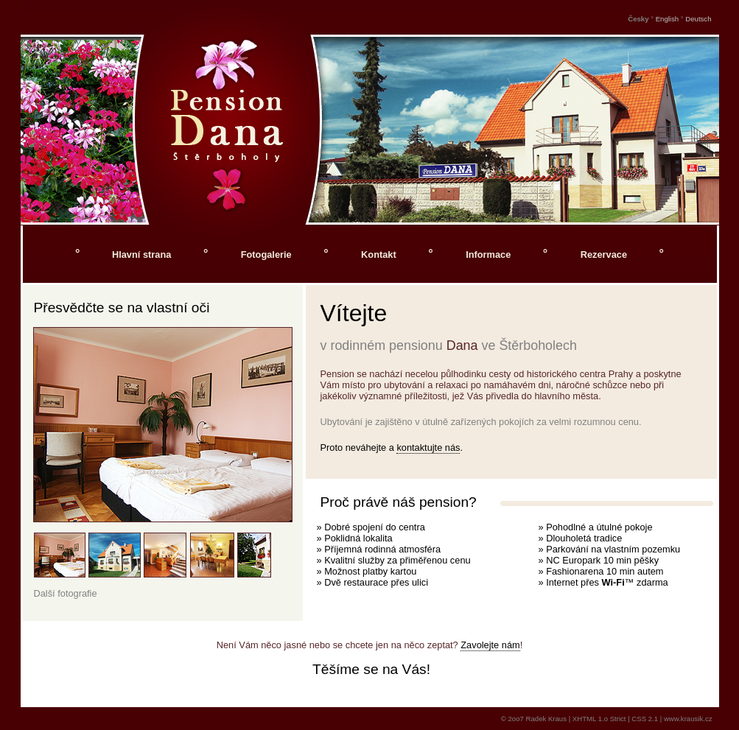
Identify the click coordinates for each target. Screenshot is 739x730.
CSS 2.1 (644, 719)
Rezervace (605, 254)
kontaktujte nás (428, 447)
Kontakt (380, 254)
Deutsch (698, 19)
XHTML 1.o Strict (599, 719)
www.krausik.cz (688, 719)
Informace (490, 254)
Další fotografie (65, 593)
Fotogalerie (268, 254)
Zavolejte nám (489, 644)
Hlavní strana (141, 254)
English (667, 19)
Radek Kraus (546, 719)
